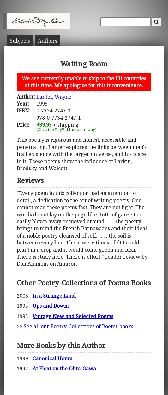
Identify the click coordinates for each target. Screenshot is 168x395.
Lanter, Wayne (53, 96)
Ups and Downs (51, 305)
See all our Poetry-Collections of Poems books (78, 326)
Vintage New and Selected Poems (73, 316)
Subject (20, 40)
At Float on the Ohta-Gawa (64, 368)
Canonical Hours (52, 358)
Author (47, 40)
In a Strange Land (54, 295)
